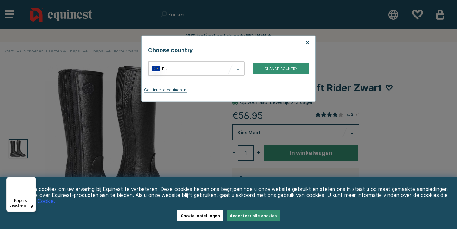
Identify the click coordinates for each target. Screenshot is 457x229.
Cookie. (46, 201)
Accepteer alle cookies (253, 215)
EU (164, 68)
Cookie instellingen (200, 215)
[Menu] (32, 181)
